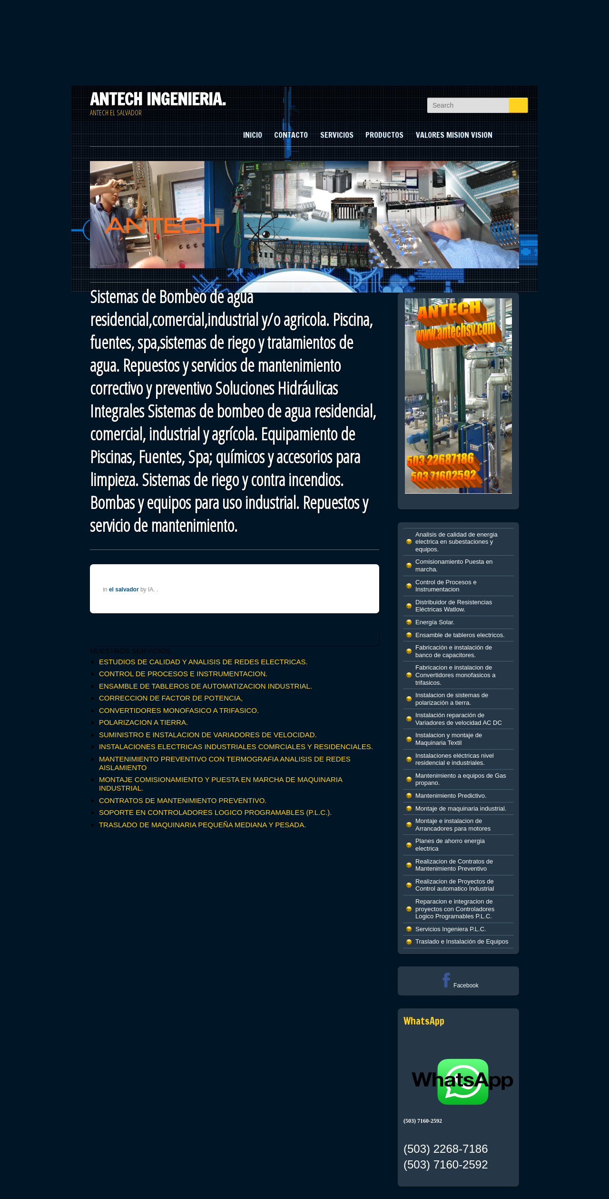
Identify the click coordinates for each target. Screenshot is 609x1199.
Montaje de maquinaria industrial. (461, 808)
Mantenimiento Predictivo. (451, 795)
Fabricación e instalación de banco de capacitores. (453, 651)
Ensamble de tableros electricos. (460, 635)
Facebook (458, 985)
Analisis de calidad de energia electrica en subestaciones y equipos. (456, 542)
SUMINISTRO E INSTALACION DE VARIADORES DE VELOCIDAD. (208, 735)
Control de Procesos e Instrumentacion (446, 586)
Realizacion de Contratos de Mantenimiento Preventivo (454, 865)
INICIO (252, 135)
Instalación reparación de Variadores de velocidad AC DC (458, 718)
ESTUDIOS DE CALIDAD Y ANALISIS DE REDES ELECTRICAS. (203, 662)
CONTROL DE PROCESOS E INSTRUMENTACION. (183, 674)
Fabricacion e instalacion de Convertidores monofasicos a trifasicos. (455, 675)
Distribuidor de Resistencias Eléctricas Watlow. (453, 606)
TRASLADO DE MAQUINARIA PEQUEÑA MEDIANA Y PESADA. (202, 825)
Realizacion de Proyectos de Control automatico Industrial (454, 885)
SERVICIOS (337, 135)
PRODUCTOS (384, 135)
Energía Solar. (434, 622)
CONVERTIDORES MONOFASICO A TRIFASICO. (179, 710)
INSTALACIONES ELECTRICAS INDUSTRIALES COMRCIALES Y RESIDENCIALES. (236, 746)
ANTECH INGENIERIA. (158, 99)
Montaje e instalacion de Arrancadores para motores (453, 824)
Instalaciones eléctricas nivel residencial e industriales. (454, 759)
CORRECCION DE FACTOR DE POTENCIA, (171, 698)
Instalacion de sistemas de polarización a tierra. (451, 698)
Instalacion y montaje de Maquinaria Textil (448, 739)
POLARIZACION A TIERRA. (143, 722)
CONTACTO (291, 135)
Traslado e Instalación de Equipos (461, 941)
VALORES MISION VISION (454, 135)
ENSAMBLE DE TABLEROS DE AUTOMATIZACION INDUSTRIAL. (205, 686)
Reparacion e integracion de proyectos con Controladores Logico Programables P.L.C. (454, 909)
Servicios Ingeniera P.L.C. (450, 929)
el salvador (124, 589)
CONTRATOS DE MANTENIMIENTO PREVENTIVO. (183, 800)
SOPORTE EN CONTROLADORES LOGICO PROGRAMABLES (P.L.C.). (215, 812)
